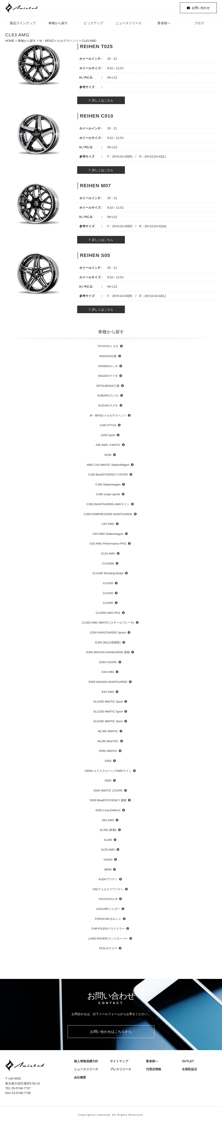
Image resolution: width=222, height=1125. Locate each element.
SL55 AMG (108, 851)
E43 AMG (108, 673)
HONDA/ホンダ (108, 367)
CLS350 (108, 604)
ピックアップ (93, 25)
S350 (107, 762)
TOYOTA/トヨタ (108, 348)
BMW (108, 871)
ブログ (199, 25)
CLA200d (108, 565)
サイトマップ (118, 1063)
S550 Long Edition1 (108, 811)
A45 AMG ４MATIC (108, 446)
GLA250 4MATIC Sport (108, 703)
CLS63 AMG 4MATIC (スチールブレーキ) (108, 624)
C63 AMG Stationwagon (108, 535)
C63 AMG (108, 525)
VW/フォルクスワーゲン (108, 890)
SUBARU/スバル (108, 397)
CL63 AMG (108, 555)
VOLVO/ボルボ (108, 900)
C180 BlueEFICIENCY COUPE (108, 476)
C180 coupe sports (108, 496)
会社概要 (80, 1079)
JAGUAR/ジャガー (108, 910)
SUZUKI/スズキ (108, 407)
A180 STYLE (108, 427)
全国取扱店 (190, 1071)
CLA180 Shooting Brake (108, 575)
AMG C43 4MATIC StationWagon (108, 466)
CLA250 (108, 584)
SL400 (108, 841)
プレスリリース (121, 1071)
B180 (107, 456)
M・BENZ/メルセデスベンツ (58, 42)
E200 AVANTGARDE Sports (108, 634)
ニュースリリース (129, 25)
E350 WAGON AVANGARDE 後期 (108, 654)
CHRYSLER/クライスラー (108, 930)
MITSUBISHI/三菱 (107, 387)
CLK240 (108, 594)
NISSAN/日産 (107, 357)
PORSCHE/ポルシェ (108, 920)
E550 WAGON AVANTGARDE (108, 683)
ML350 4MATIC (108, 733)
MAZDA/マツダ (108, 377)
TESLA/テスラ (108, 950)
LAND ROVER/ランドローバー (107, 940)
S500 (107, 782)
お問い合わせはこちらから (111, 1033)
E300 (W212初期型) (108, 644)
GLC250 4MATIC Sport (108, 713)
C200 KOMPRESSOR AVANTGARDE (108, 515)
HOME (9, 42)
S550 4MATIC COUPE (107, 792)
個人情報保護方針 (85, 1063)
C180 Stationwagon (108, 486)
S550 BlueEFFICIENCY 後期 (108, 802)
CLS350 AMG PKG (108, 614)
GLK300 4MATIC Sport (108, 723)
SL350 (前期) (108, 831)
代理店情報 (154, 1071)
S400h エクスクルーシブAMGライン (108, 772)
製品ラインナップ (23, 25)
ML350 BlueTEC (108, 742)
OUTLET (187, 1063)
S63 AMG (108, 821)
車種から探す (58, 25)
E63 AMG (108, 693)
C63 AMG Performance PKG (108, 545)
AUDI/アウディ (107, 881)
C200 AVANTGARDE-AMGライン (108, 505)
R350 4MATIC (108, 752)
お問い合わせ (201, 8)
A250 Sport (108, 436)
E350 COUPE (108, 663)
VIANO (107, 861)
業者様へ (163, 25)
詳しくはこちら (102, 102)
